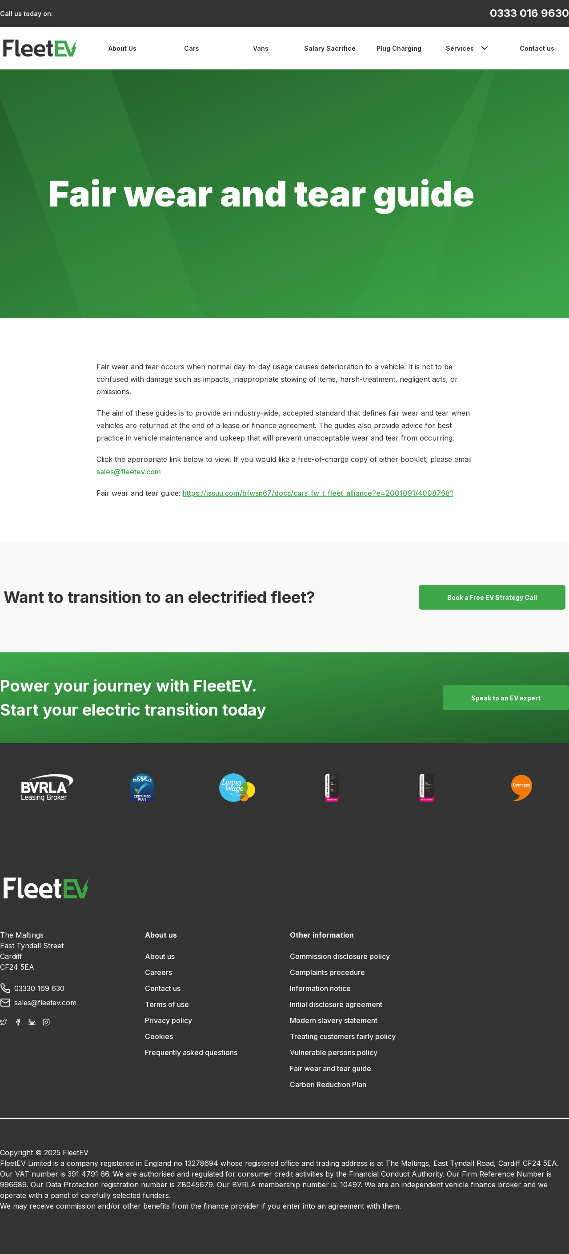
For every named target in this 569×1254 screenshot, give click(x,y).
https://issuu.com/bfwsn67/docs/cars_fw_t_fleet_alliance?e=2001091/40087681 (318, 493)
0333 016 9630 (529, 13)
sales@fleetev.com (128, 471)
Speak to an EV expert (506, 698)
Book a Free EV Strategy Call (492, 597)
